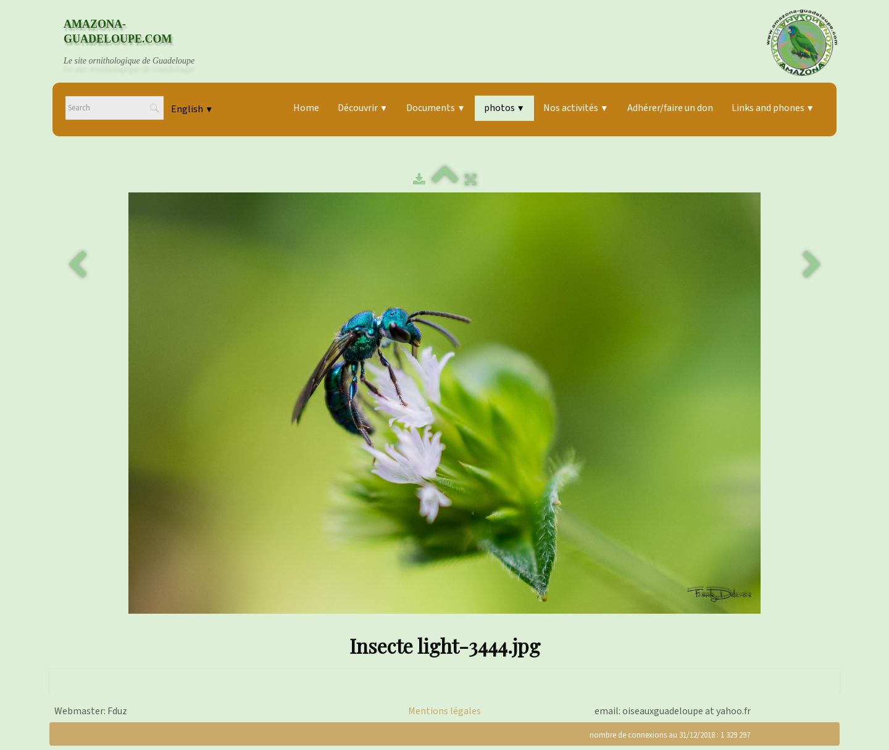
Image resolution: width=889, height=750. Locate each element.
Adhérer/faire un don (670, 108)
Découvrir (363, 108)
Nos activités (575, 108)
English (192, 109)
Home (306, 108)
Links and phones (773, 108)
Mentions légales (444, 711)
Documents (435, 108)
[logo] (140, 42)
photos (504, 108)
